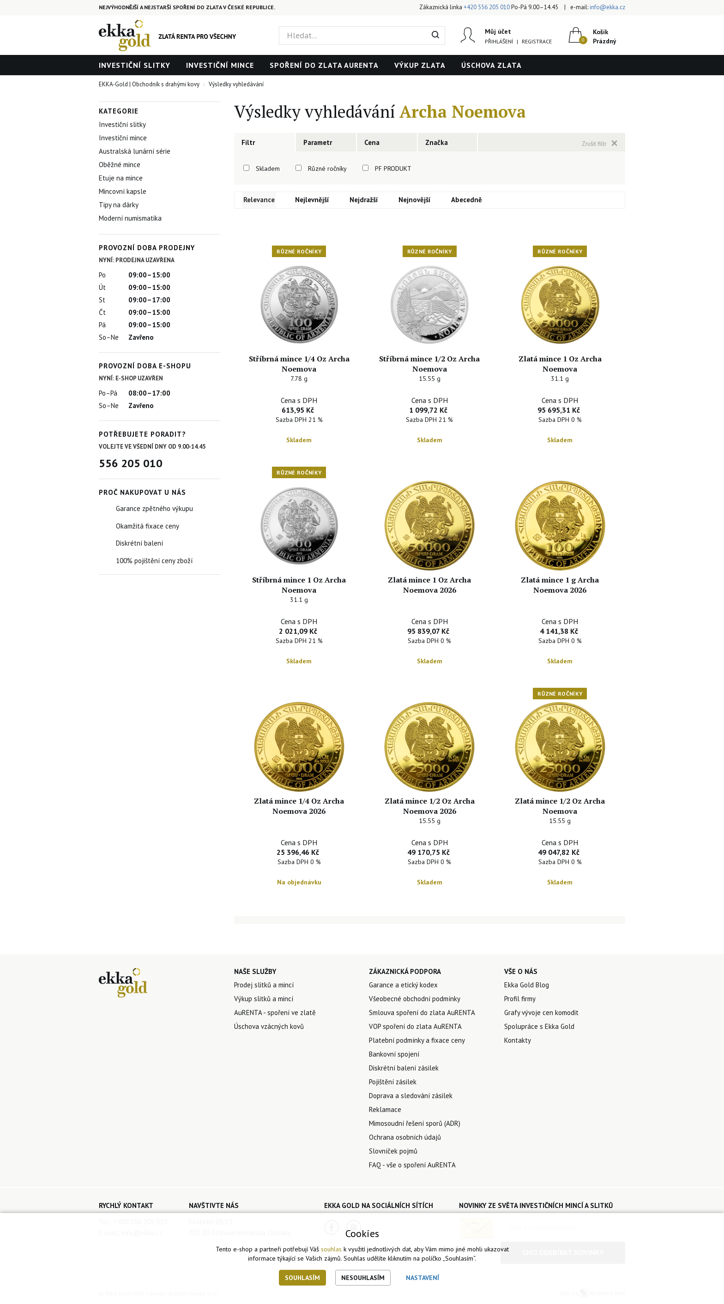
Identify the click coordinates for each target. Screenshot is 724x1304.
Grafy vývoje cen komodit (541, 1014)
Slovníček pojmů (393, 1152)
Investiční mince (220, 65)
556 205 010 (131, 463)
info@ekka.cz (607, 7)
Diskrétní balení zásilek (404, 1069)
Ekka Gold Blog (526, 986)
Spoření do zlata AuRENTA (324, 65)
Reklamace (385, 1110)
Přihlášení (498, 41)
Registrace (536, 41)
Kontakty (517, 1041)
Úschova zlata (491, 65)
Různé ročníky (327, 168)
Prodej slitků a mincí (264, 986)
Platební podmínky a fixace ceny (417, 1041)
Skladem (268, 168)
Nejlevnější (313, 200)
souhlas (331, 1249)
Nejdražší (364, 200)
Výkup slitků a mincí (263, 1000)
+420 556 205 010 (487, 7)
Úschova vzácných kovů (269, 1027)
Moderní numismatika (130, 218)
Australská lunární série (134, 151)
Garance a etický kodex (403, 986)
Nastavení (422, 1278)
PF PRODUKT (393, 168)
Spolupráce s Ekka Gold (539, 1027)
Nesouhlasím (363, 1278)
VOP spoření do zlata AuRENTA (415, 1027)
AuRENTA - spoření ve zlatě (275, 1014)
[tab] (264, 142)
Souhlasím (302, 1278)
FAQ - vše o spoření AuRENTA (412, 1166)
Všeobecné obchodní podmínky (414, 1000)
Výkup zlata (420, 65)
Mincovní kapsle (122, 191)
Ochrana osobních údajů (405, 1138)
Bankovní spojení (394, 1055)
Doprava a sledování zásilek (410, 1097)
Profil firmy (520, 1000)
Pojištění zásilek (392, 1083)
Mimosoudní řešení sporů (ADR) (414, 1124)
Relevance (259, 200)
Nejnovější (415, 200)
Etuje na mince (121, 178)
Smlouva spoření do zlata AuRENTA (422, 1014)
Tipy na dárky (119, 204)
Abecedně (467, 200)
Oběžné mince (119, 164)
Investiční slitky (134, 65)
